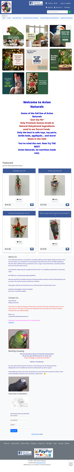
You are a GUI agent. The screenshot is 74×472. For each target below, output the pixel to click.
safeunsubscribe (37, 434)
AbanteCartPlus (41, 463)
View (19, 199)
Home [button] (4, 16)
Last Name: (14, 420)
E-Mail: (12, 425)
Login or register (65, 3)
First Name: (14, 415)
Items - (51, 3)
